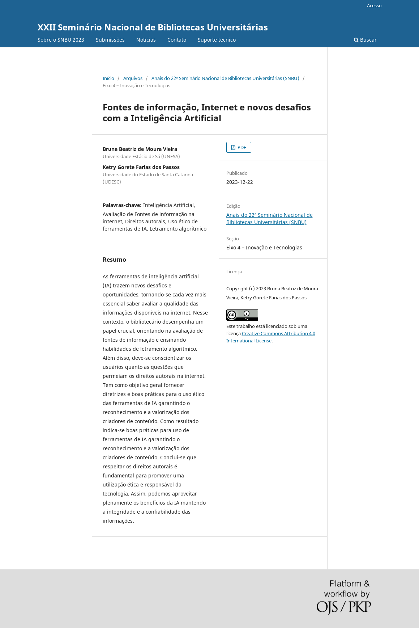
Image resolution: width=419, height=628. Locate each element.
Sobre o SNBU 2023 (61, 39)
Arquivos (132, 78)
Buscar (365, 39)
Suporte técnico (217, 39)
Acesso (374, 5)
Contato (176, 39)
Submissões (110, 39)
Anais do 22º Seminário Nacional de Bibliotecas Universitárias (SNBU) (225, 78)
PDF (241, 147)
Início (108, 78)
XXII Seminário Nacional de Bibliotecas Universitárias (153, 27)
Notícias (146, 39)
